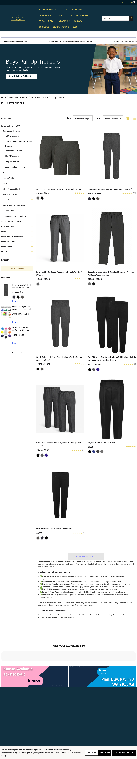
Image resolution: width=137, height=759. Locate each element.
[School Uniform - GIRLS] (73, 9)
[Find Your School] (46, 15)
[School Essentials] (46, 21)
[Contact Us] (44, 27)
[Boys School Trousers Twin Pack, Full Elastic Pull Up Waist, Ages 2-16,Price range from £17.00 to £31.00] (60, 409)
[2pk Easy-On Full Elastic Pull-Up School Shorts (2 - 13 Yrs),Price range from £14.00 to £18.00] (60, 155)
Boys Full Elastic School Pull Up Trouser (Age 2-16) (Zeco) (21, 287)
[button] (68, 656)
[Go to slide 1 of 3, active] (12, 352)
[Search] (131, 18)
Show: (68, 118)
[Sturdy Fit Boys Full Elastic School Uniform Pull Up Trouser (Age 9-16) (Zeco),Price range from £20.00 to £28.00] (60, 323)
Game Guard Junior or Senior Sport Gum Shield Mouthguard (22, 308)
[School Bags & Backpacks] (79, 15)
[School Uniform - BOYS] (49, 9)
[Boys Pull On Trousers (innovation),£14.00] (112, 409)
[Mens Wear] (79, 21)
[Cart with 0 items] (132, 2)
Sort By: (98, 118)
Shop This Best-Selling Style (21, 76)
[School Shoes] (64, 21)
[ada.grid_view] (127, 118)
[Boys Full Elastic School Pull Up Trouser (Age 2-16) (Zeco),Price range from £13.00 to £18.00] (112, 155)
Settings (91, 752)
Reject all (104, 752)
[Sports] (61, 15)
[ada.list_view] (134, 118)
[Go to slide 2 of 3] (17, 352)
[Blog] (75, 27)
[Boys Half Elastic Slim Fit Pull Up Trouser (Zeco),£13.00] (60, 495)
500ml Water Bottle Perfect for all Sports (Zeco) (21, 329)
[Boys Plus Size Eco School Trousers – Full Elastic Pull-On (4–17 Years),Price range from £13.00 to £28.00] (60, 238)
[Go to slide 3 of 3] (21, 352)
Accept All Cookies (124, 752)
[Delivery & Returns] (61, 27)
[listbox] (113, 118)
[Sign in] (123, 2)
